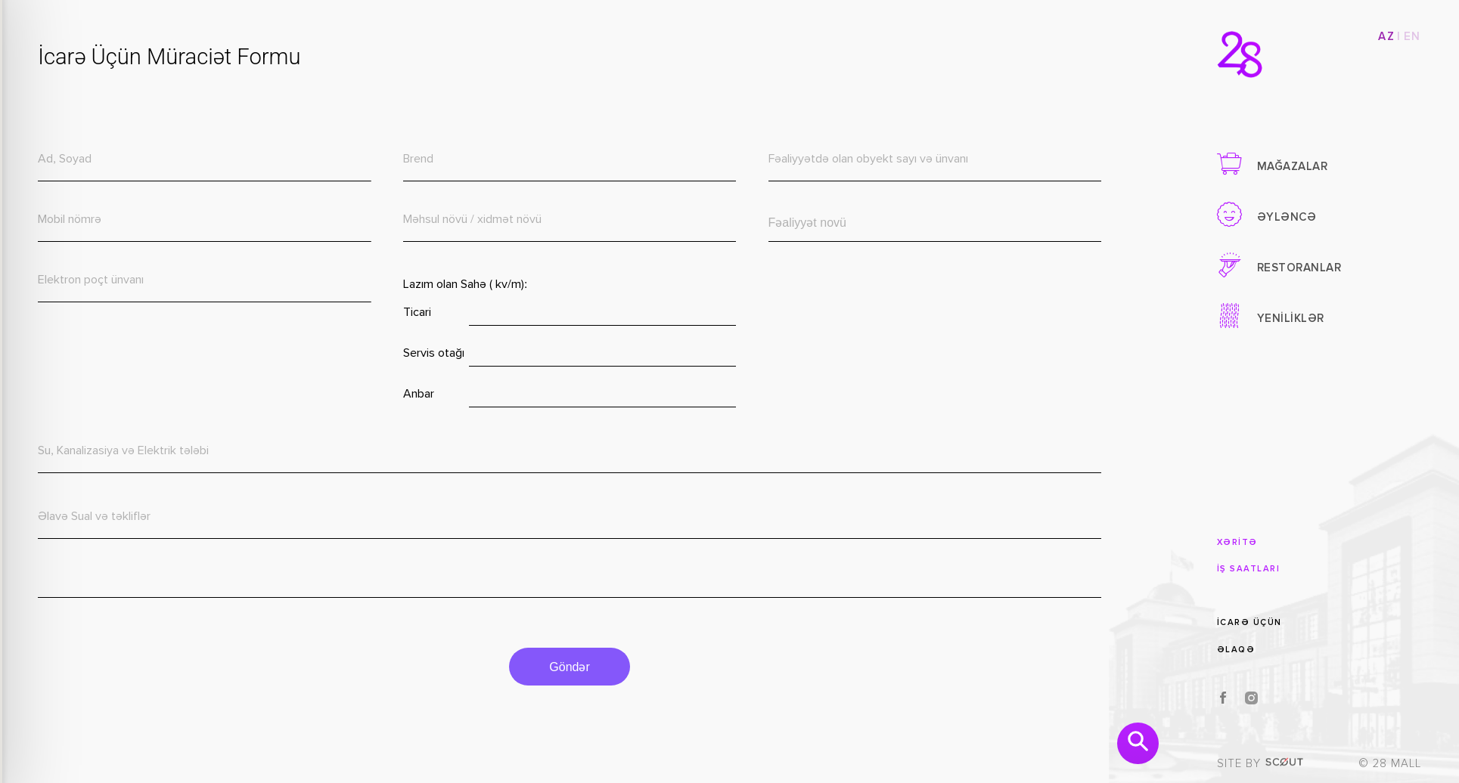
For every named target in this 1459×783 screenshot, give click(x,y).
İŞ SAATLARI (1249, 569)
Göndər (563, 667)
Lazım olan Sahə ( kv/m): (461, 285)
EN (1412, 36)
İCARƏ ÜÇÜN (1249, 622)
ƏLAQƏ (1236, 649)
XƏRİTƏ (1237, 542)
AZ (1386, 36)
